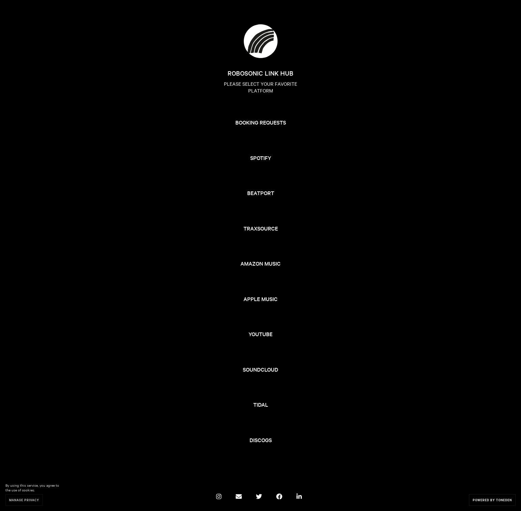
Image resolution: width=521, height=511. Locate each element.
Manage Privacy (24, 499)
